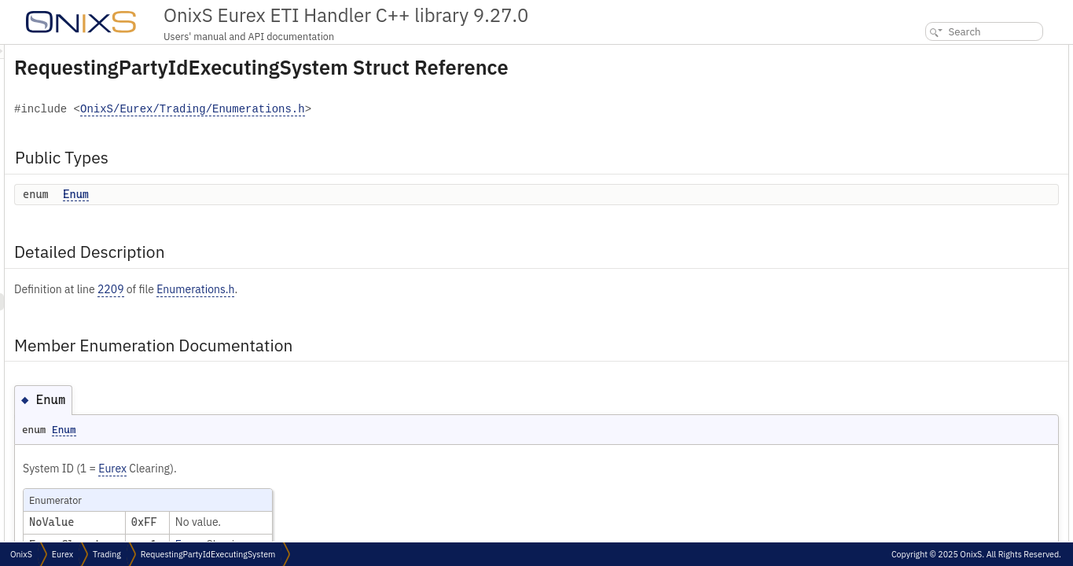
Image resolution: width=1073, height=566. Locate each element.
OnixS (21, 554)
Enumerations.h (392, 289)
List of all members (938, 139)
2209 (307, 289)
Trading (107, 554)
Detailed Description (943, 88)
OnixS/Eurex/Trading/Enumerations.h (389, 109)
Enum (272, 194)
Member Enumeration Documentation (981, 105)
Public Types (926, 53)
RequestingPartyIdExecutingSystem (208, 554)
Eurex (309, 468)
